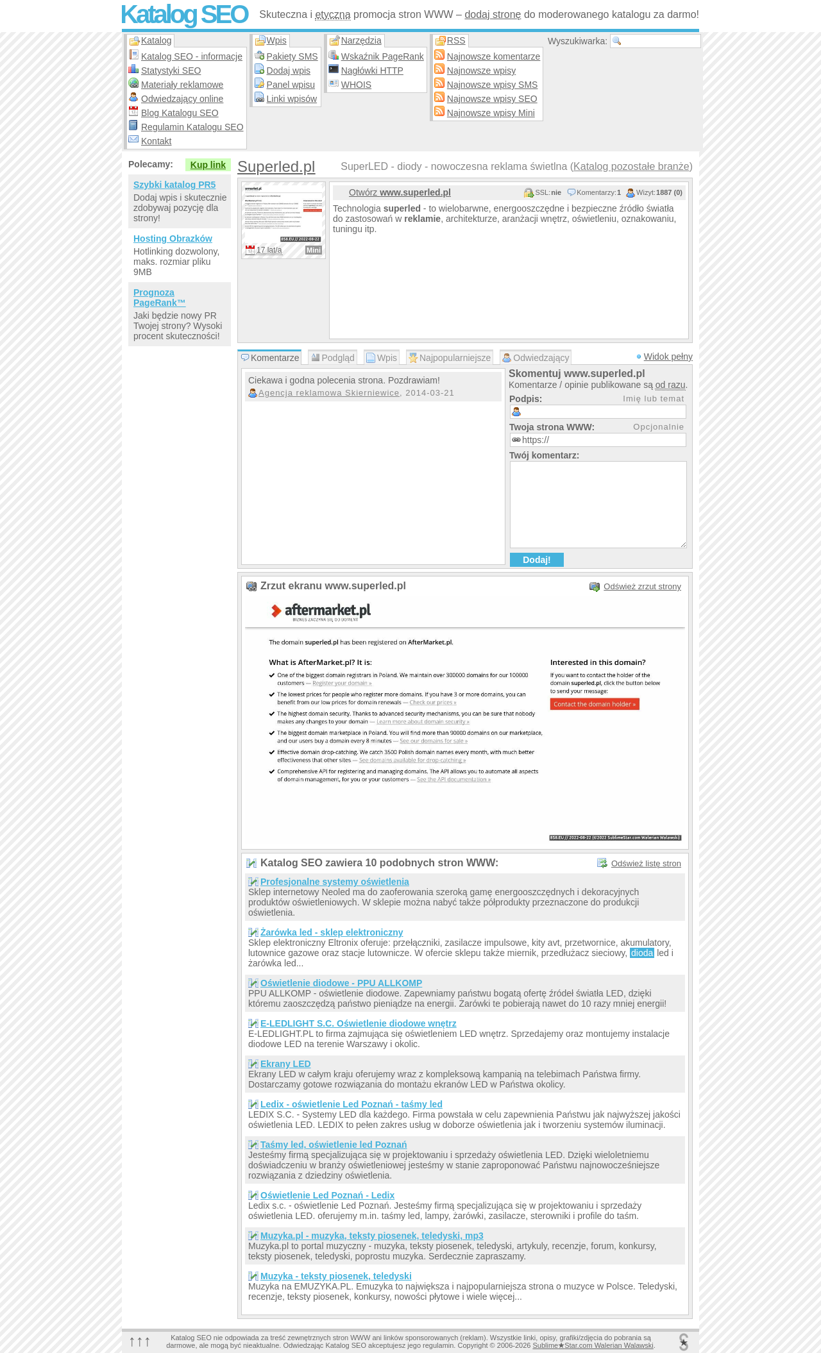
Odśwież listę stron (646, 863)
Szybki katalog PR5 (174, 185)
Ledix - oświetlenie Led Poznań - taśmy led (351, 1104)
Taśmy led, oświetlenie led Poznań (333, 1144)
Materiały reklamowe (182, 85)
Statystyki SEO (171, 70)
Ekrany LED (285, 1064)
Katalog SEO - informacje (191, 56)
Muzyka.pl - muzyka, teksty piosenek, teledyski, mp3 (372, 1236)
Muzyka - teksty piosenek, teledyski (336, 1276)
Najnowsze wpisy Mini (491, 113)
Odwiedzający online (182, 99)
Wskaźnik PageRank (382, 56)
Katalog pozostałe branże (631, 166)
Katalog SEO (183, 14)
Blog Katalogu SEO (180, 113)
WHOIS (356, 85)
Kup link (208, 165)
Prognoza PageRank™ (159, 297)
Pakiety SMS (292, 56)
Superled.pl (276, 166)
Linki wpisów (292, 99)
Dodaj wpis (288, 70)
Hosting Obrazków (172, 238)
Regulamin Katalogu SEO (192, 127)
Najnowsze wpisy (481, 70)
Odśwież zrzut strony (642, 586)
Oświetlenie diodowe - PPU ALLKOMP (341, 983)
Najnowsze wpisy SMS (492, 85)
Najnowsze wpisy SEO (492, 99)
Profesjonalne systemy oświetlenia (334, 882)
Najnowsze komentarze (494, 56)
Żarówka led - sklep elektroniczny (331, 932)
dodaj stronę (492, 14)
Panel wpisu (291, 85)
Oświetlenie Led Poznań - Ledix (327, 1195)
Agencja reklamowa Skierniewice (329, 393)
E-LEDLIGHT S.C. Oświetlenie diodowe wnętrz (358, 1023)
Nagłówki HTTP (372, 70)
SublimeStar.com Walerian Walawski (592, 1345)
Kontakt (156, 141)
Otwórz (400, 192)
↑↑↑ (139, 1340)
